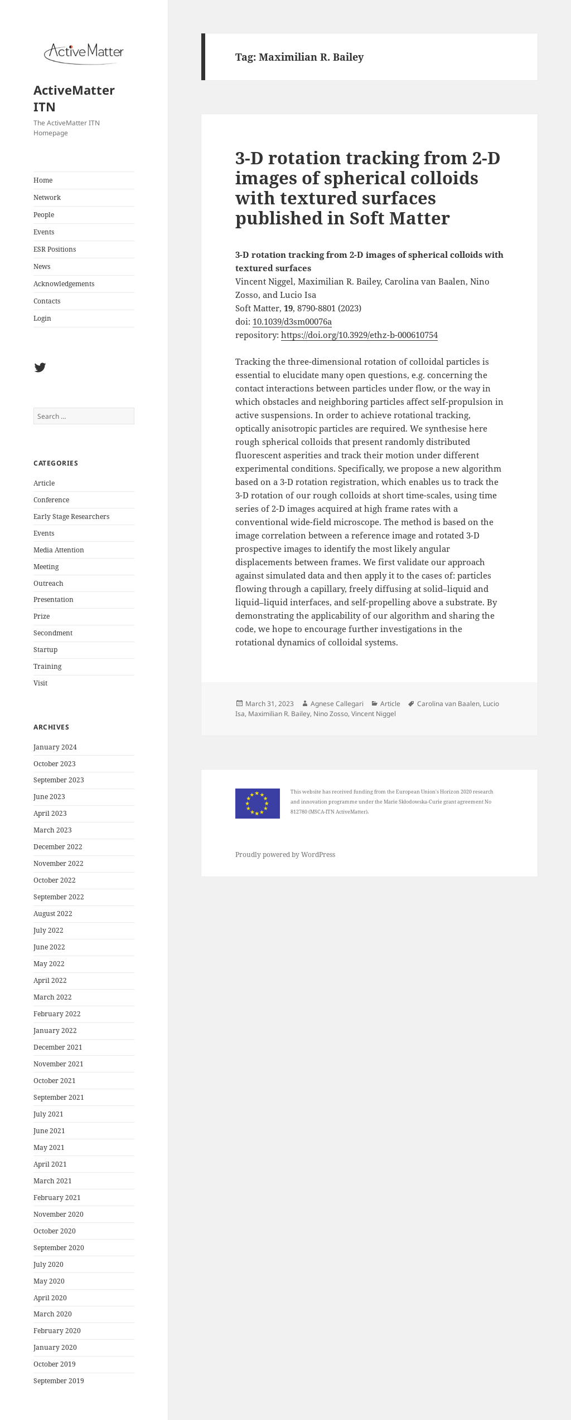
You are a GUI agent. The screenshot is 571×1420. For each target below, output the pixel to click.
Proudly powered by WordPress (285, 854)
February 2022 (57, 1014)
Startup (45, 649)
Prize (41, 616)
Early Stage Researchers (71, 516)
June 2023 (49, 796)
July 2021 (48, 1114)
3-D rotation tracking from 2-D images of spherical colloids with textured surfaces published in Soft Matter (368, 187)
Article (44, 483)
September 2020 (58, 1247)
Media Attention (58, 550)
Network (47, 197)
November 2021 (58, 1064)
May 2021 (49, 1147)
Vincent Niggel (373, 713)
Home (42, 180)
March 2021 (52, 1181)
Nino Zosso (330, 713)
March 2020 (52, 1314)
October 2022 (54, 880)
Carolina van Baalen (448, 703)
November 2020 (58, 1214)
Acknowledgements (63, 283)
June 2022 (49, 947)
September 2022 (58, 897)
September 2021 (58, 1097)
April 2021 (50, 1164)
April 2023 (50, 813)
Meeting (46, 566)
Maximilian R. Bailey (279, 713)
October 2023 (54, 763)
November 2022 (58, 863)
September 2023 (58, 780)
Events (43, 232)
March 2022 (52, 997)
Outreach (48, 583)
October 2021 (54, 1080)
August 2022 (52, 913)
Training (47, 666)
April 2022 (50, 980)
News (41, 266)
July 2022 (48, 930)
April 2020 (50, 1298)
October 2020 (54, 1231)
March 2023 (52, 830)
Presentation (53, 599)
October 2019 (54, 1364)
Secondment (52, 633)
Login (42, 318)
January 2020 (55, 1347)
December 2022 (58, 846)
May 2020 (49, 1281)
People (43, 214)
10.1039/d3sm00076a (292, 321)
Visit (40, 683)
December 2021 (58, 1047)
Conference (51, 500)
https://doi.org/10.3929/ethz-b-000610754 (359, 334)
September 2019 (58, 1380)
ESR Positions (54, 249)
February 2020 (57, 1330)
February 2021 (57, 1197)
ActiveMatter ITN (74, 98)
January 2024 (55, 747)
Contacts (46, 301)
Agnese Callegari (337, 703)
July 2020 (48, 1264)
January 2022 (55, 1030)
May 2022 (49, 963)
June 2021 (49, 1130)
